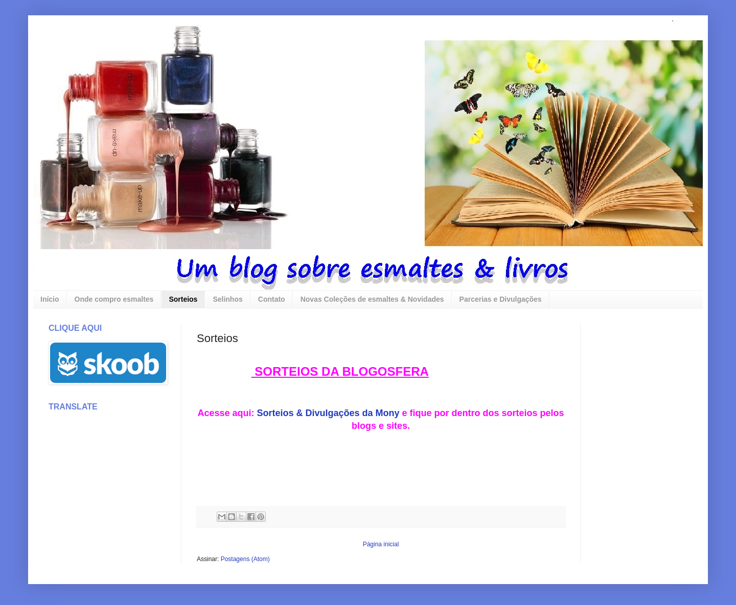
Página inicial (381, 544)
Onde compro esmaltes (114, 299)
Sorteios (183, 299)
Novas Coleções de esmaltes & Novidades (372, 299)
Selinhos (227, 299)
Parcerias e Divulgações (500, 299)
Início (49, 299)
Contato (271, 299)
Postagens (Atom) (245, 559)
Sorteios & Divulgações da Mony (328, 413)
